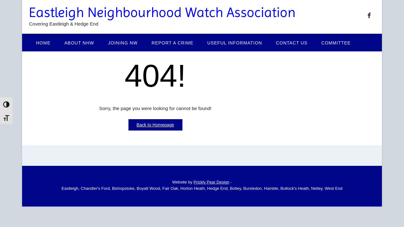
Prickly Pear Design (211, 182)
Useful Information (234, 42)
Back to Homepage (155, 124)
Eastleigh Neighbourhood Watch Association (162, 12)
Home (43, 42)
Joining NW (123, 42)
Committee (336, 42)
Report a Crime (172, 42)
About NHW (79, 42)
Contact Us (291, 42)
